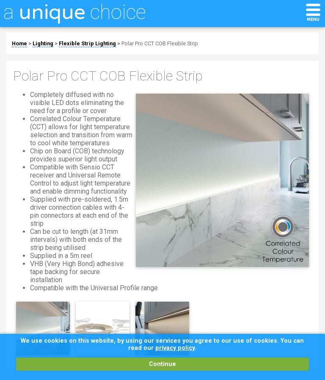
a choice (74, 12)
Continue (162, 364)
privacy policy (175, 348)
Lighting (43, 43)
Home (19, 43)
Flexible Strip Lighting (87, 43)
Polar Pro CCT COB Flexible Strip (159, 43)
